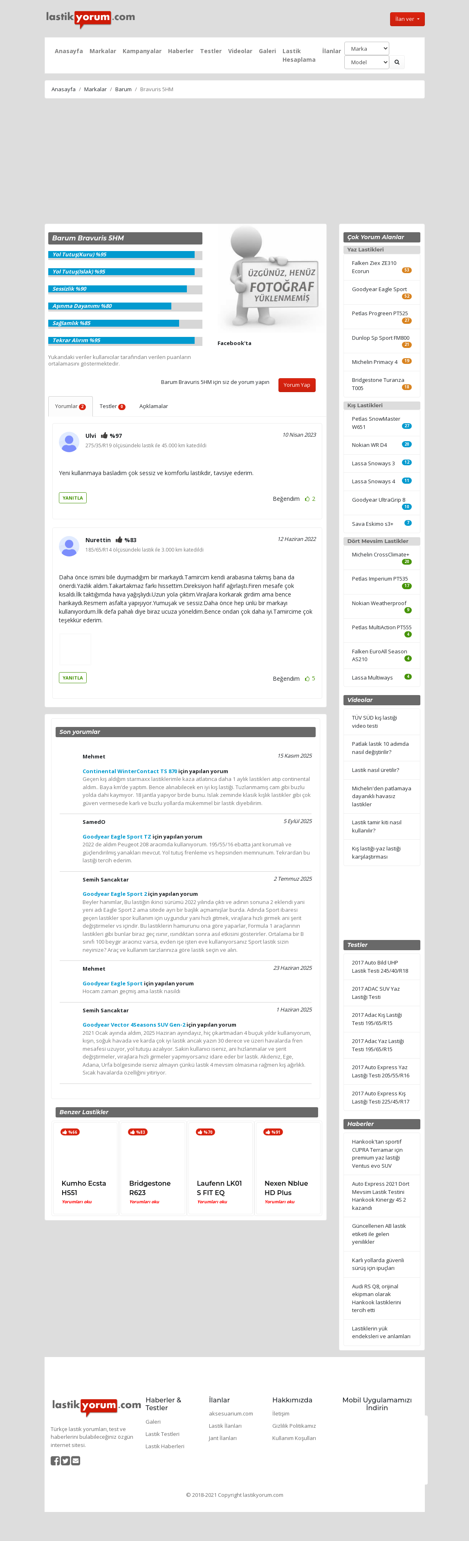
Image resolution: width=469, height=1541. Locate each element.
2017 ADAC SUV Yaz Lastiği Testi (376, 992)
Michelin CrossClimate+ (380, 554)
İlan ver (405, 18)
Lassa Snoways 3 (373, 463)
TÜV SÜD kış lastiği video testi (374, 721)
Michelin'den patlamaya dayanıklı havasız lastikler (381, 796)
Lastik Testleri (163, 1434)
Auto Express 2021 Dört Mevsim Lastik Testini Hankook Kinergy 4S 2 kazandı (380, 1195)
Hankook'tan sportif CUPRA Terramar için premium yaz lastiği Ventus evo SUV (377, 1153)
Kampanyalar (142, 51)
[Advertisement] (234, 162)
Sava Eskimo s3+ (372, 523)
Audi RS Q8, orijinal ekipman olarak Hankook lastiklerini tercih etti (376, 1298)
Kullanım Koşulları (294, 1438)
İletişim (280, 1413)
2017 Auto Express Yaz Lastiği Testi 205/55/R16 (380, 1071)
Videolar (240, 51)
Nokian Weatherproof (379, 603)
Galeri (267, 51)
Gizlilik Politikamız (294, 1425)
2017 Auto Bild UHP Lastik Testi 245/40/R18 (380, 966)
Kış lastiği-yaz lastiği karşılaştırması (376, 852)
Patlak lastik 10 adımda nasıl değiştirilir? (380, 748)
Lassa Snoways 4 (373, 481)
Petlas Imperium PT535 (380, 578)
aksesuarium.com (231, 1413)
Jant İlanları (223, 1438)
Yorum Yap (297, 384)
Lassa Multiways (372, 677)
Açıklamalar (153, 406)
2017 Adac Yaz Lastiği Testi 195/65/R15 (378, 1045)
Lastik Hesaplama (299, 55)
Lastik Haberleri (165, 1446)
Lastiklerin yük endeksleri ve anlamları (381, 1332)
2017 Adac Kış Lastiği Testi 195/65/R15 (377, 1019)
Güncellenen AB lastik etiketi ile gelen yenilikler (379, 1233)
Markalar (103, 51)
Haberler (180, 51)
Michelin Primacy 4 (374, 362)
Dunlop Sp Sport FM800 (380, 337)
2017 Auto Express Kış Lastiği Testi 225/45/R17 (380, 1097)
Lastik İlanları (225, 1425)
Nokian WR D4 (369, 445)
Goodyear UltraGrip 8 (378, 499)
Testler (211, 51)
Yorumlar (70, 406)
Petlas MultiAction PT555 (382, 627)
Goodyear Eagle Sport (379, 289)
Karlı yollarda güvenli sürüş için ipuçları (378, 1264)
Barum (123, 89)
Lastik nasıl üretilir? (375, 770)
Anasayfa (69, 51)
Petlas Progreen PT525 (380, 313)
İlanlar (331, 51)
